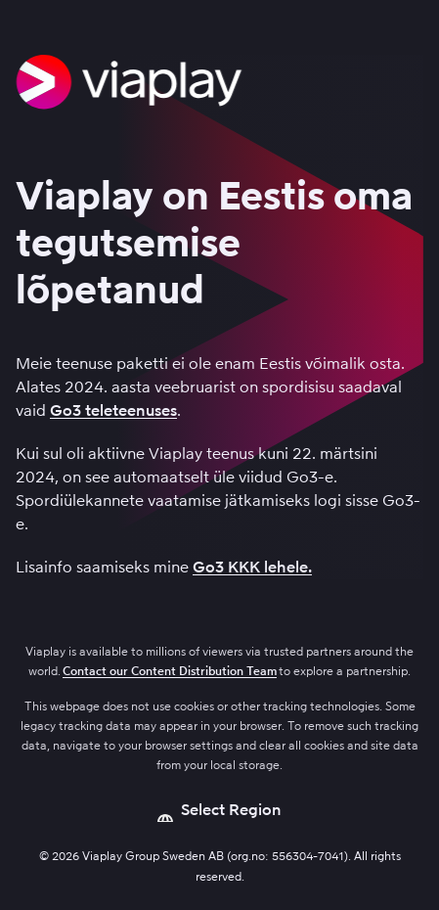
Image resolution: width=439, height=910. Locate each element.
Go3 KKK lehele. (252, 567)
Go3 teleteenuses (113, 410)
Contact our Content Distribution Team (170, 671)
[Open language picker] (219, 810)
